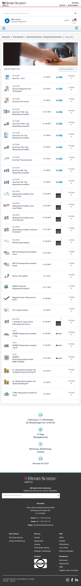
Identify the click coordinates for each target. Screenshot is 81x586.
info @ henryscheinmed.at (43, 525)
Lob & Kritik (63, 548)
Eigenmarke (38, 541)
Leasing (37, 544)
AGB (61, 567)
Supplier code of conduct (68, 570)
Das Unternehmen (16, 538)
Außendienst (64, 544)
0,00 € (66, 21)
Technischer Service (42, 548)
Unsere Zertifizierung (17, 541)
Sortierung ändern (68, 69)
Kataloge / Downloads (42, 551)
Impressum (63, 560)
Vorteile (37, 538)
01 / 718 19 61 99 (43, 518)
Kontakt (62, 541)
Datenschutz (64, 564)
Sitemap (12, 581)
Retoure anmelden (66, 551)
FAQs (61, 538)
